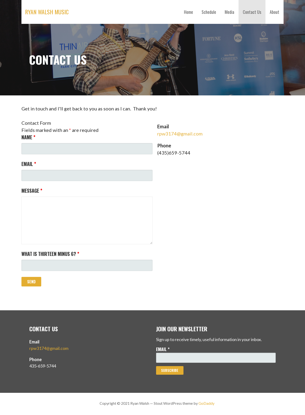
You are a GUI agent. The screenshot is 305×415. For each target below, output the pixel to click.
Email (28, 163)
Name (28, 137)
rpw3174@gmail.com (180, 133)
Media (229, 12)
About (274, 12)
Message (31, 190)
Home (188, 12)
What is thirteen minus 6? (50, 253)
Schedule (209, 12)
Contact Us (252, 12)
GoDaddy (206, 403)
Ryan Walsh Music (47, 11)
